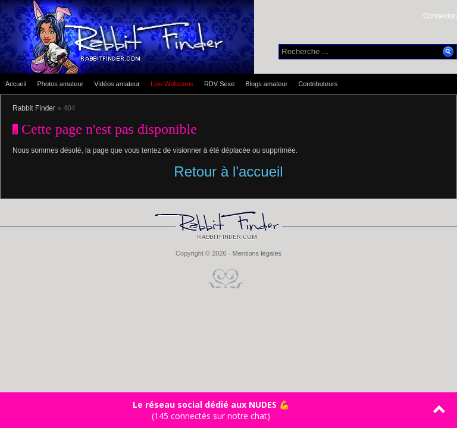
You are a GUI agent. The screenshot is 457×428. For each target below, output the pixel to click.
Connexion (440, 16)
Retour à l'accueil (228, 171)
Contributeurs (317, 83)
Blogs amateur (266, 83)
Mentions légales (256, 253)
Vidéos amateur (117, 83)
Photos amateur (60, 83)
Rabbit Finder (33, 108)
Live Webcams (172, 83)
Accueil (15, 83)
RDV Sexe (219, 83)
